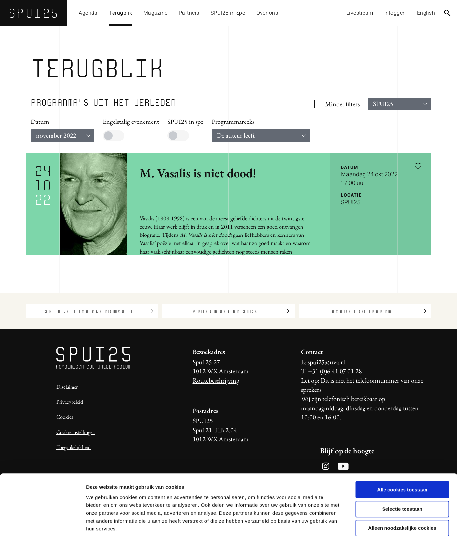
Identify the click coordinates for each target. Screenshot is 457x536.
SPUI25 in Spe (228, 13)
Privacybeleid (69, 401)
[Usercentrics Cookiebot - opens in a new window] (42, 523)
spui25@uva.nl (327, 362)
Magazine (155, 13)
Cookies (64, 416)
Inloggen (395, 13)
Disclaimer (67, 386)
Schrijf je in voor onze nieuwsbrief (98, 311)
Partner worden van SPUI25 (241, 311)
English (426, 13)
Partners (189, 13)
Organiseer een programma (378, 311)
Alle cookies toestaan (402, 455)
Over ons (267, 13)
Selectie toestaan (402, 475)
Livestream (359, 13)
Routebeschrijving (216, 380)
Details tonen (354, 523)
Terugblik (120, 13)
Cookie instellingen (75, 432)
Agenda (88, 13)
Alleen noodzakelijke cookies (402, 494)
